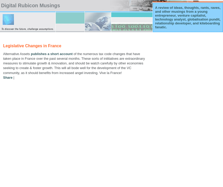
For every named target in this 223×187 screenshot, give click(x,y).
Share (7, 77)
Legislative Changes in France (32, 46)
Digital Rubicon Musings (30, 5)
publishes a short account (52, 54)
